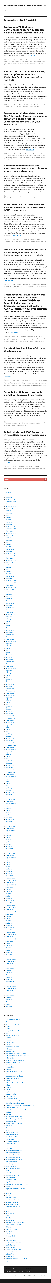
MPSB (7, 1130)
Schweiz (8, 1211)
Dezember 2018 (10, 634)
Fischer (12, 286)
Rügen (8, 1186)
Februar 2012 (10, 819)
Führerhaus (7, 383)
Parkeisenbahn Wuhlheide (14, 1159)
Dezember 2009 (11, 878)
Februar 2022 (10, 549)
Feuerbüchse (38, 382)
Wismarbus (17, 158)
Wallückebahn (10, 1247)
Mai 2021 (8, 569)
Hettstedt (37, 286)
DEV (27, 155)
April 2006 (9, 977)
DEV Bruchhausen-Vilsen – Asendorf (17, 1056)
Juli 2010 (8, 862)
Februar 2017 (10, 684)
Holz (14, 106)
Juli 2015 (8, 727)
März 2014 (9, 763)
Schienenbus (30, 63)
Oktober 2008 (10, 909)
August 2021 (9, 562)
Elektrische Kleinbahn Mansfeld (16, 1060)
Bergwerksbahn (41, 284)
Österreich (9, 1148)
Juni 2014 (8, 756)
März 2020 (9, 601)
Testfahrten (37, 241)
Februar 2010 (10, 873)
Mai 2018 (8, 650)
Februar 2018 (10, 657)
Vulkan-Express (11, 1240)
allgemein (9, 1022)
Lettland (8, 1112)
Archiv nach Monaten (26, 1271)
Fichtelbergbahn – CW (13, 1062)
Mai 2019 (8, 623)
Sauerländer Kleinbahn (13, 1200)
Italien (8, 1089)
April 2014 (9, 761)
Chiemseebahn (31, 336)
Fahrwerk (31, 382)
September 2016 (11, 695)
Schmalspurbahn (28, 241)
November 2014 (11, 745)
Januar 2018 (9, 659)
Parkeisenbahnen (39, 104)
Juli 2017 (8, 673)
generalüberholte (18, 286)
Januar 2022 (9, 551)
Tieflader (42, 63)
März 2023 (9, 520)
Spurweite (36, 63)
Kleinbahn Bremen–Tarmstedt (15, 1101)
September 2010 (11, 858)
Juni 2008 (9, 918)
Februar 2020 (10, 603)
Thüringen (9, 1227)
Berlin (7, 1033)
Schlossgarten (32, 106)
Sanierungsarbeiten (15, 197)
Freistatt (38, 196)
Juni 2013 (8, 783)
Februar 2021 (10, 576)
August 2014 (9, 752)
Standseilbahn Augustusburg (15, 1222)
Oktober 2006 (10, 963)
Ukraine (8, 1234)
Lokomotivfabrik (19, 339)
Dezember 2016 (10, 689)
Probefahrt (34, 157)
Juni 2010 (8, 864)
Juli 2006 (8, 970)
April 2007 (9, 950)
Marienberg (24, 423)
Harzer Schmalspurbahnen (14, 1076)
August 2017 (9, 671)
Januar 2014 (9, 767)
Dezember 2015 (10, 716)
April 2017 (9, 680)
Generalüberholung (29, 286)
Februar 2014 (10, 765)
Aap (35, 239)
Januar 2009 (9, 903)
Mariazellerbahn (11, 1121)
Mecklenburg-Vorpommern (31, 59)
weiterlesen (31, 55)
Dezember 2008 (11, 905)
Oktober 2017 (10, 666)
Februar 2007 (10, 954)
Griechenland (10, 1067)
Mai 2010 (8, 867)
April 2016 (9, 707)
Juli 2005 (8, 997)
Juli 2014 (8, 754)
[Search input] (24, 479)
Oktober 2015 (10, 720)
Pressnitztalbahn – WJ (13, 1175)
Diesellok (41, 422)
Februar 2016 (10, 711)
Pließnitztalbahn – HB (13, 1166)
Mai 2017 (8, 677)
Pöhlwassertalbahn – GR (13, 1168)
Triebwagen (7, 64)
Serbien (8, 1216)
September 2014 (11, 749)
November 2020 (11, 583)
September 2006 (11, 966)
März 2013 (9, 790)
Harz (36, 336)
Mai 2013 (8, 785)
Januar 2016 (9, 713)
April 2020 (9, 598)
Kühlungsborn (8, 63)
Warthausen (35, 468)
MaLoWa (23, 383)
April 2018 (9, 652)
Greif (11, 106)
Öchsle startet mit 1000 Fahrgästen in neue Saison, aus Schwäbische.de (25, 433)
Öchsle (14, 468)
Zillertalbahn (10, 1256)
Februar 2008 (10, 927)
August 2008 (10, 914)
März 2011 (9, 844)
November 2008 (11, 907)
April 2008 (9, 923)
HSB (13, 339)
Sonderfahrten (41, 157)
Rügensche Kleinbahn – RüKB (15, 1188)
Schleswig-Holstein (12, 1202)
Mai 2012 (8, 812)
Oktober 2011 (10, 828)
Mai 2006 (9, 975)
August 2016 (9, 698)
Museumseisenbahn (25, 157)
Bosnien (8, 1040)
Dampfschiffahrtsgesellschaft (24, 61)
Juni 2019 (9, 621)
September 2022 (11, 533)
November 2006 (11, 961)
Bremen (8, 1044)
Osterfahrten (13, 288)
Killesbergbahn (10, 1096)
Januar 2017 (9, 686)
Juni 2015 (8, 729)
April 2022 (9, 544)
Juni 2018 (8, 648)
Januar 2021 (9, 578)
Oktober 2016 (10, 693)
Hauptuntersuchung (9, 423)
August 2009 (10, 887)
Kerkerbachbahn (11, 1094)
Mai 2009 (9, 894)
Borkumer (13, 61)
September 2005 (11, 993)
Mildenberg (9, 1125)
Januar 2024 (9, 497)
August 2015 (9, 725)
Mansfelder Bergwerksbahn (30, 380)
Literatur (8, 1114)
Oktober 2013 (10, 774)
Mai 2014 (8, 758)
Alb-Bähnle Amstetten (13, 1020)
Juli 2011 (8, 835)
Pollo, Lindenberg (11, 1173)
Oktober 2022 (10, 531)
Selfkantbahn (10, 1213)
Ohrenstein (35, 383)
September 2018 (11, 641)
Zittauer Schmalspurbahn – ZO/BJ (16, 1258)
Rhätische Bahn (11, 1177)
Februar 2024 (10, 495)
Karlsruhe (18, 106)
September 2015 (11, 722)
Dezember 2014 (10, 743)
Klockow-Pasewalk (12, 1107)
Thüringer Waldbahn (12, 1229)
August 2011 (9, 833)
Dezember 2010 (10, 851)
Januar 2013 (9, 794)
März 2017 (9, 682)
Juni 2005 (9, 999)
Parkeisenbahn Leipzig (13, 1157)
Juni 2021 (8, 567)
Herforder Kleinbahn (12, 1078)
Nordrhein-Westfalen (27, 239)
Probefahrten (22, 63)
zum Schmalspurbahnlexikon (28, 1268)
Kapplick (17, 423)
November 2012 (11, 799)
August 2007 (10, 941)
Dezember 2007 (11, 932)
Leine (42, 196)
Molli (40, 59)
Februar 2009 (10, 900)
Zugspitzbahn (10, 1261)
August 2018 (9, 643)
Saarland (8, 1193)
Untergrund (24, 197)
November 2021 (11, 556)
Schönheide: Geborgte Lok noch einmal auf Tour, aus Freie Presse (23, 393)
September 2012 (11, 803)
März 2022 (9, 547)
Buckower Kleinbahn (12, 1047)
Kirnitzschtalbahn (11, 1098)
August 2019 (9, 616)
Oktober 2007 (10, 936)
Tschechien (9, 1231)
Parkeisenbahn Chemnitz (14, 1150)
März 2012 (9, 817)
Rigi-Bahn (9, 1182)
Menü (6, 10)
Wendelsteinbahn (11, 1252)
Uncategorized (26, 284)
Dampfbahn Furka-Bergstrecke (16, 1053)
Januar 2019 (9, 632)
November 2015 (11, 718)
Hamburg (9, 1069)
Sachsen (25, 422)
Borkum (8, 1038)
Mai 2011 (8, 840)
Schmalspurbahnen (9, 341)
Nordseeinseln (10, 1143)
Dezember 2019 (10, 607)
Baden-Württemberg (28, 104)
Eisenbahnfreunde (40, 155)
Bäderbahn (7, 61)
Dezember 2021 (10, 553)
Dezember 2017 (10, 662)
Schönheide (7, 425)
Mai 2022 (9, 542)
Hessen (8, 1080)
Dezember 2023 (11, 499)
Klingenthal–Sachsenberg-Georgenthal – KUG (21, 1105)
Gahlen (16, 241)
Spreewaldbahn (10, 1220)
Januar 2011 (9, 849)
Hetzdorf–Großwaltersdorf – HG (16, 1083)
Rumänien (9, 1191)
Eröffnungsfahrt (41, 61)
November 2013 (10, 772)
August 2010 (9, 860)
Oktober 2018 (10, 639)
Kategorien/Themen (11, 1271)
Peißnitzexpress (11, 1164)
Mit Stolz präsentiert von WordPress (37, 1276)
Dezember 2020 (11, 580)
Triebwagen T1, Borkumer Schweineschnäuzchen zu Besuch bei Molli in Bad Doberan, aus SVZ (24, 30)
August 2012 (9, 806)
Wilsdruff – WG (10, 1254)
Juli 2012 (8, 808)
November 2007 (11, 934)
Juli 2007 (8, 943)
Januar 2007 (9, 957)
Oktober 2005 (10, 990)
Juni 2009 (9, 891)
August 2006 (10, 968)
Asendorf (15, 155)
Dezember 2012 (10, 797)
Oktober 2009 (10, 882)
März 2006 (9, 979)
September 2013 (11, 776)
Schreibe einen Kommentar (36, 197)
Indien (8, 1085)
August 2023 (10, 508)
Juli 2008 (8, 916)
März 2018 (9, 655)
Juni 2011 (8, 837)
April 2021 (9, 571)
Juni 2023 (9, 513)
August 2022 (10, 535)
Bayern (24, 336)
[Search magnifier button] (45, 479)
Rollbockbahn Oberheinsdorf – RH (17, 1184)
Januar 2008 (9, 930)
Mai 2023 (8, 515)
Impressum (15, 1268)
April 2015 (9, 734)
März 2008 (9, 925)
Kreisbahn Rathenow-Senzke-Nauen (17, 1110)
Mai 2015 (8, 731)
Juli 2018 (8, 646)
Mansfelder (43, 286)
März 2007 (9, 952)
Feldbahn (33, 196)
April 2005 (9, 1004)
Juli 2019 (8, 619)
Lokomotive (17, 383)
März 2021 (9, 574)
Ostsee (17, 63)
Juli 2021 (8, 565)
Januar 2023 (9, 524)
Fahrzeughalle (8, 157)
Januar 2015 (9, 740)
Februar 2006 (10, 981)
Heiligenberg (15, 157)
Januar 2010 (9, 876)
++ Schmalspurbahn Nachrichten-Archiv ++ (25, 6)
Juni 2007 (9, 945)
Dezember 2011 (10, 824)
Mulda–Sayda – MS (12, 1132)
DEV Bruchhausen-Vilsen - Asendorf (32, 153)
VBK (38, 106)
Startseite (7, 1268)
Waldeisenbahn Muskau (13, 1243)
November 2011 (10, 826)
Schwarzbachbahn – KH (13, 1207)
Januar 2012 (9, 821)
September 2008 (11, 912)
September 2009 (11, 885)
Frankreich (9, 1065)
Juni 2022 (9, 540)
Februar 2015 (10, 738)
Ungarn (8, 1238)
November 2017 (10, 664)
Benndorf (34, 284)
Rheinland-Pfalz (11, 1179)
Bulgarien (9, 1049)
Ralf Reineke (9, 59)
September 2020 (11, 587)
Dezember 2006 (11, 959)
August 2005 (10, 995)
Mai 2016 (8, 704)
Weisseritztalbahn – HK (13, 1249)
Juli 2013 (8, 781)
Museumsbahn (31, 423)
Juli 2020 (8, 592)
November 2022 (11, 529)
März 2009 (9, 898)
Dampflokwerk (8, 339)
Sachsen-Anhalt (19, 338)
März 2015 (9, 736)
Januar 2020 (9, 605)
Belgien (8, 1029)
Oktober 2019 (10, 612)
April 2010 (9, 869)
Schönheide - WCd (33, 422)
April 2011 (9, 842)
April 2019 (9, 625)
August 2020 (10, 589)
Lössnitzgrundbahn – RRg (14, 1116)
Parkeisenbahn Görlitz (13, 1155)
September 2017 (11, 668)
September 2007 (11, 939)
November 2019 (11, 610)
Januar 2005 (9, 1006)
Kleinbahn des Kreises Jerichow (16, 1103)
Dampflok (6, 106)
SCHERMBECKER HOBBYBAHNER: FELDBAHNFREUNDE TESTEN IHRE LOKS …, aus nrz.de (24, 207)
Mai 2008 (9, 921)
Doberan (34, 61)
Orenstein (6, 288)
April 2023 (9, 517)
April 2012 (9, 815)
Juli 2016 (8, 700)
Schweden (9, 1209)
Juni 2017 (8, 675)
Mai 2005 (9, 1002)
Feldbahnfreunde (8, 241)
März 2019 (9, 628)
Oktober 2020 (10, 585)
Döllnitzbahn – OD (12, 1058)
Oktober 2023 (10, 504)
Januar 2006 (9, 984)
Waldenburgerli (10, 1245)
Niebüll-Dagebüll (11, 1137)
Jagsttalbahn (10, 1092)
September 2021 (11, 560)
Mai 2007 (8, 948)
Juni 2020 (9, 594)
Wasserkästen (26, 385)
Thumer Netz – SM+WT (13, 1225)
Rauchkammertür (17, 385)
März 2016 (9, 709)
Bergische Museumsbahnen (14, 1031)
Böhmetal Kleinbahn (12, 1035)
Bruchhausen (22, 155)
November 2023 (11, 502)
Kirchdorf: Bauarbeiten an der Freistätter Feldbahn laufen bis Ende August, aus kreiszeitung (25, 168)
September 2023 (11, 506)
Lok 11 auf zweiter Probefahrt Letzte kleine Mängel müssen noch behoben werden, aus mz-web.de (25, 252)
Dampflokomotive (39, 338)
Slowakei (8, 1218)
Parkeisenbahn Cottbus (13, 1152)
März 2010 (9, 871)
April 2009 (9, 896)
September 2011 (11, 830)
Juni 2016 (9, 702)
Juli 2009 (8, 889)
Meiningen (27, 339)
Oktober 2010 (10, 855)
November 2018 (11, 637)
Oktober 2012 (10, 801)
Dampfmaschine (24, 382)
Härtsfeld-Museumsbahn (14, 1071)
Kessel (12, 383)
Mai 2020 (9, 596)
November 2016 (11, 691)
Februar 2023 (10, 522)
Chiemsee (27, 338)
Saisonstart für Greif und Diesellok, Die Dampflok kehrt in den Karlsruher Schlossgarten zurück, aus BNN (24, 75)
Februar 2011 (10, 846)
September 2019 (11, 614)
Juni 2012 (8, 810)
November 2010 (11, 853)
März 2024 (9, 493)
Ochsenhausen (8, 468)
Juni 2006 (9, 972)
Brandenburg (10, 1042)
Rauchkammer (8, 385)
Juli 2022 (8, 538)
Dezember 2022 (11, 526)
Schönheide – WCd (12, 1204)
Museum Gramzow (12, 1134)
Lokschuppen (37, 466)
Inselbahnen (10, 1087)
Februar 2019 (10, 630)
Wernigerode (18, 341)
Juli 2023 (8, 511)
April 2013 (9, 788)
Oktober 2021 (10, 558)
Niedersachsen (8, 155)
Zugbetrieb (25, 341)
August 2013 (9, 779)
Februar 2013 (10, 792)
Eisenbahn (32, 155)
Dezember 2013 (10, 770)
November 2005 (11, 988)
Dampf (32, 338)
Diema (38, 239)
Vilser (12, 158)
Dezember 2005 (11, 986)
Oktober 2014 (10, 747)
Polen (7, 1170)
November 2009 (11, 880)
